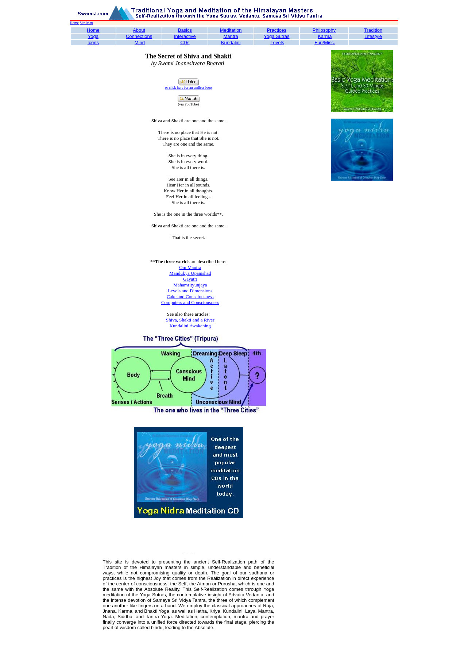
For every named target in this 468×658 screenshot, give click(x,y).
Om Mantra (190, 267)
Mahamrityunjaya (190, 285)
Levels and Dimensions (190, 290)
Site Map (86, 23)
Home (74, 23)
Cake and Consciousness (190, 296)
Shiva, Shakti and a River (190, 320)
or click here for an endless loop (188, 87)
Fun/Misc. (324, 42)
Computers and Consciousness (190, 302)
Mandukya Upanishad (190, 273)
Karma (325, 36)
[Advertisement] (362, 296)
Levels (277, 42)
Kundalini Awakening (190, 325)
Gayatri (190, 279)
